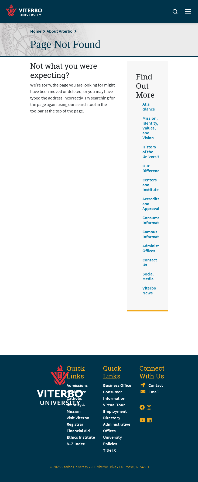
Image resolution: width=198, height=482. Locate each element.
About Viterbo (60, 31)
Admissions (77, 385)
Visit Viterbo (78, 417)
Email (153, 391)
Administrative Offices (156, 248)
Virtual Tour (114, 404)
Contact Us (149, 262)
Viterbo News (149, 290)
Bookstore (76, 391)
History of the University (151, 151)
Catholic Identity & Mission (76, 404)
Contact (155, 385)
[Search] (175, 12)
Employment (115, 411)
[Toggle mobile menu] (188, 12)
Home (35, 31)
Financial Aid (78, 430)
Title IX (109, 450)
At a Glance (148, 106)
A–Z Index (76, 443)
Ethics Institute (81, 437)
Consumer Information (153, 220)
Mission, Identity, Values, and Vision (150, 127)
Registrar (75, 424)
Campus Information (153, 234)
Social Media (147, 276)
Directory (112, 417)
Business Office (117, 385)
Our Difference (151, 168)
